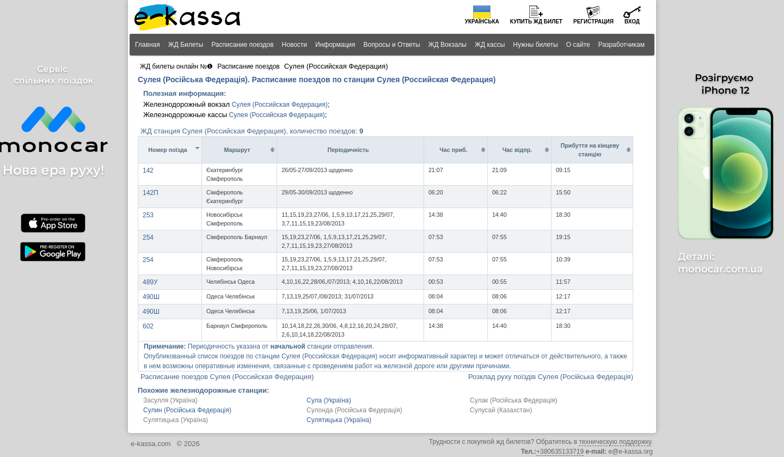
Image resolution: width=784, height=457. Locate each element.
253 (148, 215)
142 (148, 170)
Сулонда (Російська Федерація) (354, 410)
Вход (632, 22)
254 (148, 237)
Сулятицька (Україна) (175, 420)
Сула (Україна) (329, 400)
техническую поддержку (615, 442)
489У (150, 282)
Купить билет (536, 22)
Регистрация (593, 22)
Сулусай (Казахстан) (501, 410)
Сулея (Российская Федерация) (280, 104)
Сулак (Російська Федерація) (514, 400)
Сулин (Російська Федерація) (187, 410)
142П (150, 193)
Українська (482, 22)
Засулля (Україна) (170, 400)
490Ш (151, 297)
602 (148, 326)
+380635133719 (560, 451)
